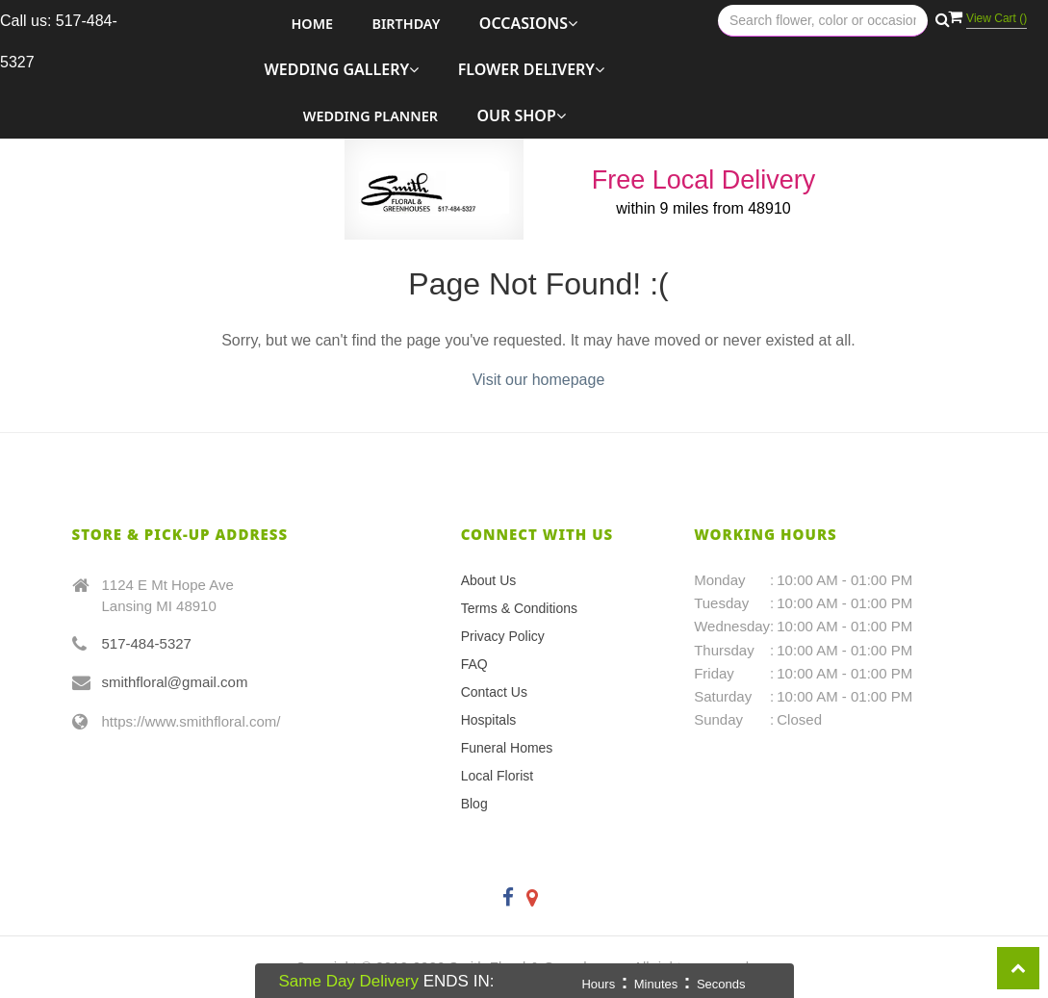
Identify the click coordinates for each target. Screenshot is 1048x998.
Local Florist (497, 775)
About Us (489, 580)
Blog (474, 803)
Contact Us (494, 692)
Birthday (406, 23)
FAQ (474, 664)
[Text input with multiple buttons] (823, 21)
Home (312, 23)
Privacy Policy (503, 636)
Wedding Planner (370, 116)
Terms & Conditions (519, 608)
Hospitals (489, 720)
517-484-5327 (147, 643)
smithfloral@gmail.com (175, 682)
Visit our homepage (539, 379)
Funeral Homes (507, 747)
